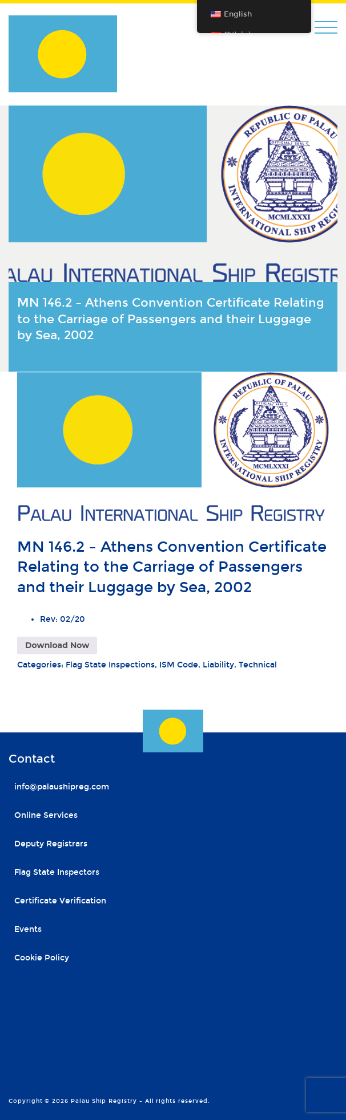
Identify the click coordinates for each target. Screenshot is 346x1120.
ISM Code (178, 665)
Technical (258, 665)
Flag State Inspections (110, 665)
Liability (218, 665)
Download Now (57, 645)
